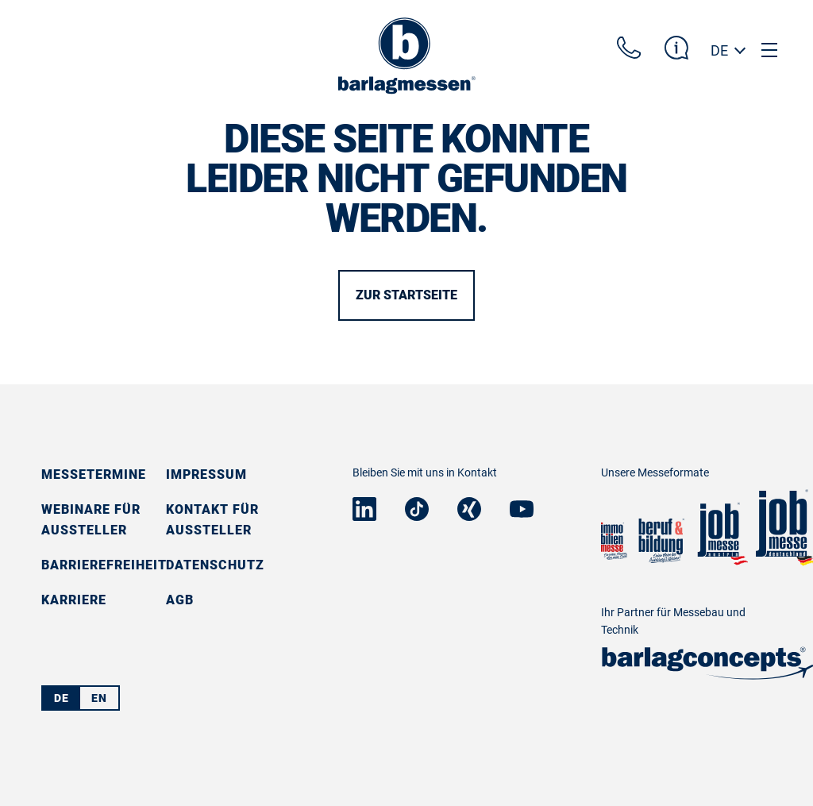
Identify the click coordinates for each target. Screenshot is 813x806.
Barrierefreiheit (104, 565)
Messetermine (93, 474)
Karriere (73, 599)
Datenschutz (215, 565)
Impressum (206, 474)
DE (719, 50)
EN (99, 698)
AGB (180, 599)
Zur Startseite (406, 295)
